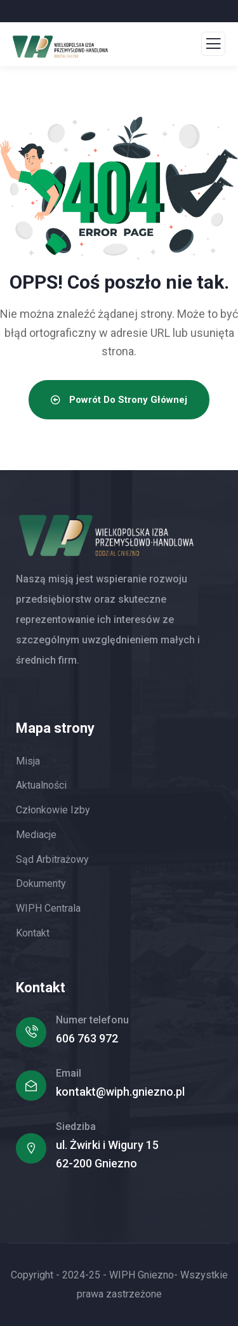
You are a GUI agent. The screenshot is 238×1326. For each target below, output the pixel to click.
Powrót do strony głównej (119, 399)
